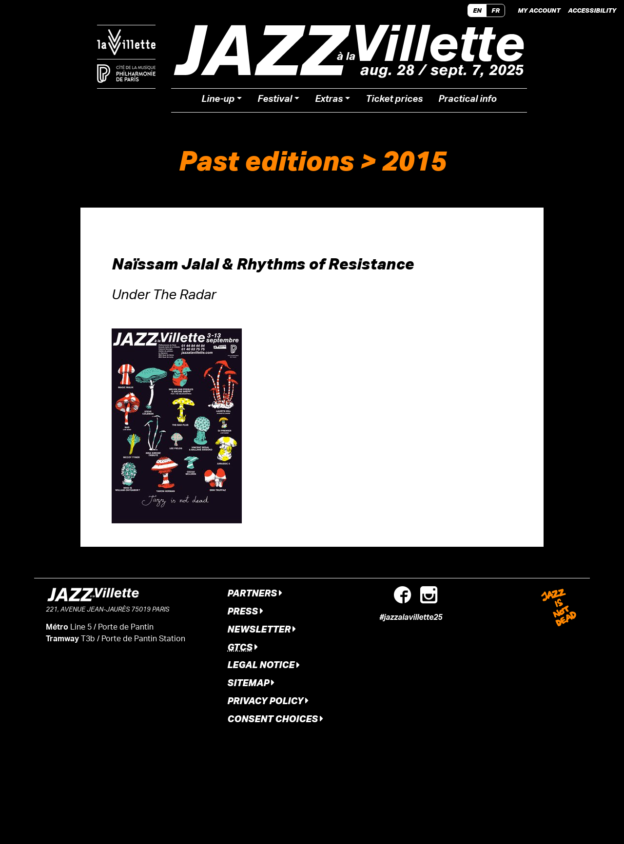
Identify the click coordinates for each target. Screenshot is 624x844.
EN (477, 10)
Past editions (266, 160)
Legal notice (263, 664)
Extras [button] (329, 100)
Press (245, 610)
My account (539, 10)
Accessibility (592, 10)
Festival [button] (274, 100)
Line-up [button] (217, 100)
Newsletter (261, 628)
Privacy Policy (268, 700)
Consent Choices (275, 718)
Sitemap (250, 682)
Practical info (467, 100)
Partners (254, 592)
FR (495, 10)
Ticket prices (394, 100)
